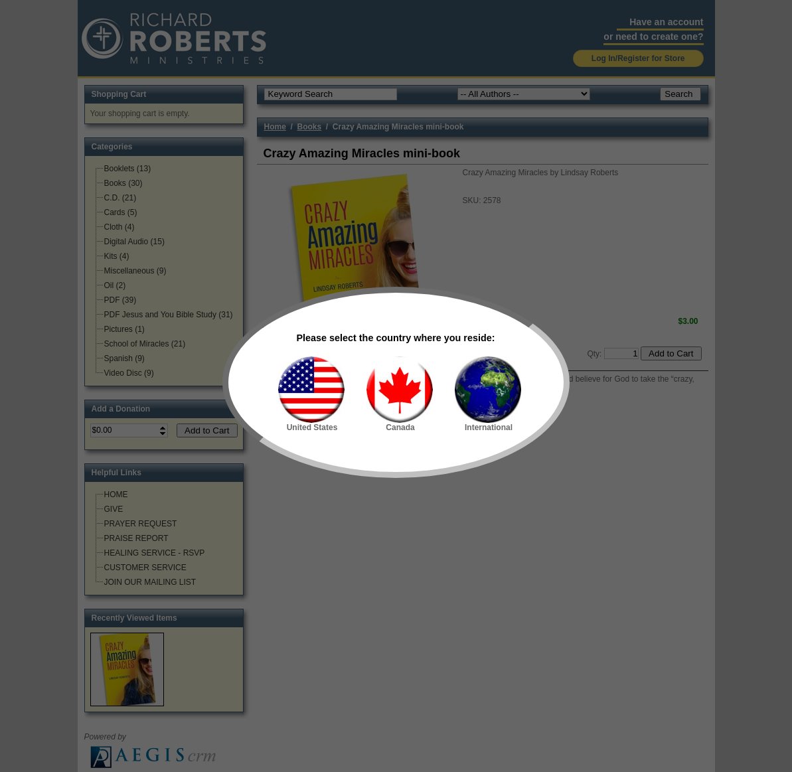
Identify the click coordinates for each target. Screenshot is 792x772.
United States (311, 394)
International (488, 394)
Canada (399, 394)
